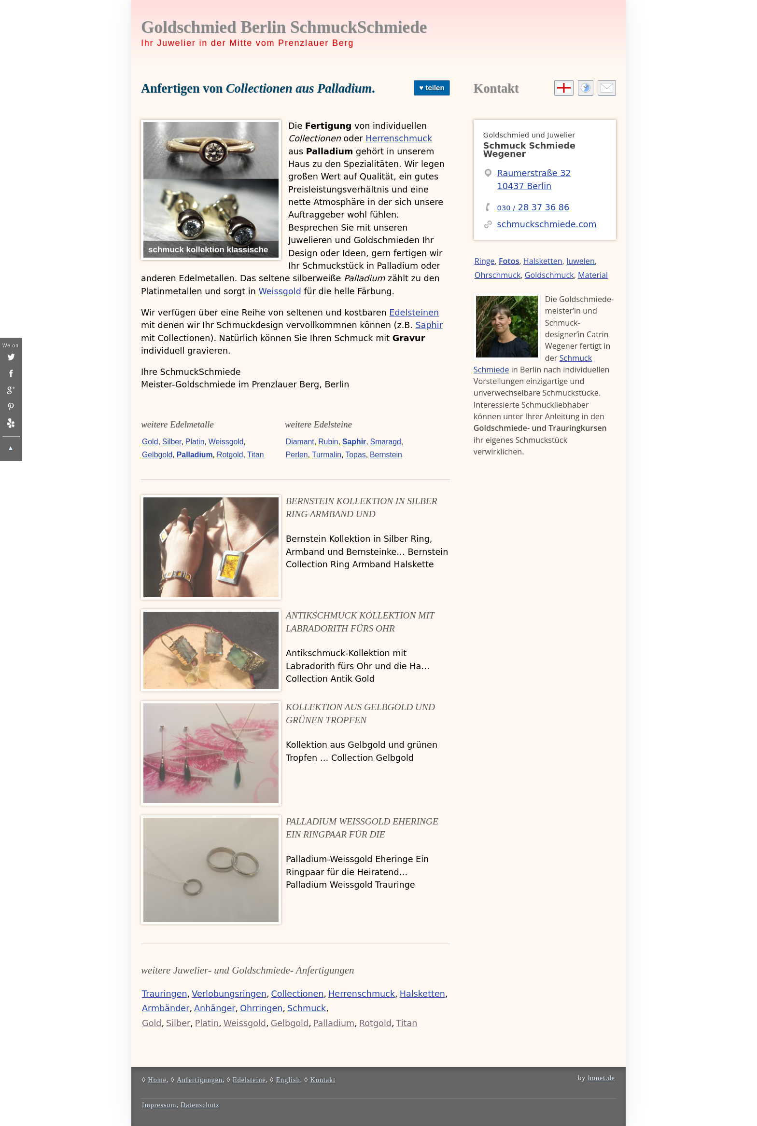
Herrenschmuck (398, 138)
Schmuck (306, 1008)
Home (157, 1080)
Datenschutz (200, 1105)
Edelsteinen (414, 312)
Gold (150, 442)
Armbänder (165, 1008)
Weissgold (279, 291)
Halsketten (422, 994)
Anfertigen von (256, 88)
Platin (195, 442)
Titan (255, 455)
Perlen (297, 455)
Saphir (428, 325)
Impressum (159, 1105)
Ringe (485, 261)
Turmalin (326, 455)
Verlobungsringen (229, 994)
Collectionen (297, 994)
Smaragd (385, 442)
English (288, 1080)
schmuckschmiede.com (547, 224)
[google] (10, 390)
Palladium (195, 455)
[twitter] (10, 357)
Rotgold (230, 455)
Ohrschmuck (498, 275)
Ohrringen (261, 1008)
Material (593, 275)
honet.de (601, 1078)
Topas (355, 455)
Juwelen (580, 261)
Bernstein (386, 455)
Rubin (328, 442)
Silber (172, 442)
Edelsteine (249, 1080)
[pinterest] (10, 406)
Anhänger (215, 1008)
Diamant (300, 442)
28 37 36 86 (533, 207)
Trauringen (164, 994)
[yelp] (10, 423)
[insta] (10, 373)
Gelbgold (157, 455)
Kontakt (496, 88)
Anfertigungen (200, 1080)
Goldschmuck (549, 275)
